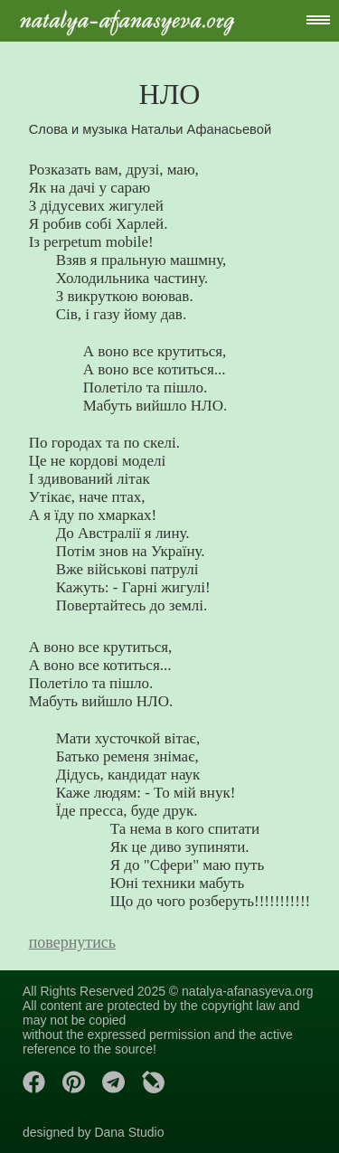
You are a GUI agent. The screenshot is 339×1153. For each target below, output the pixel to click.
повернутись (72, 942)
